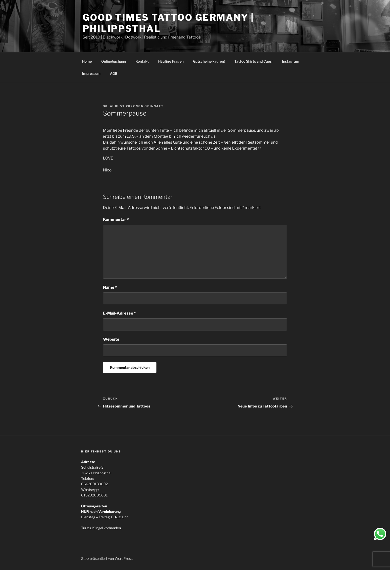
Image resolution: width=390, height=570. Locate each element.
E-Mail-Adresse (119, 313)
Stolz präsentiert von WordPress (107, 558)
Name (110, 287)
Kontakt (142, 61)
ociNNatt (154, 106)
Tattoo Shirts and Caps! (253, 61)
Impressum (91, 73)
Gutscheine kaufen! (209, 61)
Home (87, 61)
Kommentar (116, 219)
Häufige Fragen (171, 61)
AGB (113, 73)
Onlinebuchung (113, 61)
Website (111, 339)
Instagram (290, 61)
